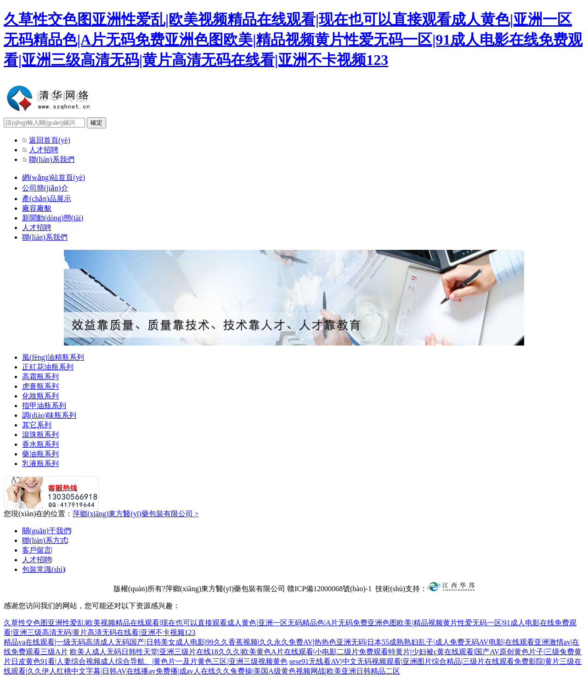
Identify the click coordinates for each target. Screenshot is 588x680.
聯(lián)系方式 (45, 540)
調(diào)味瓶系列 (49, 415)
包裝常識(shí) (43, 569)
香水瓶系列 (40, 444)
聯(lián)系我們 (51, 159)
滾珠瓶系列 (40, 434)
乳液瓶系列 (40, 463)
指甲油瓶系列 (44, 405)
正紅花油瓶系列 (48, 367)
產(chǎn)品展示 (46, 198)
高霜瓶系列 (40, 376)
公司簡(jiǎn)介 (45, 188)
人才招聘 (43, 150)
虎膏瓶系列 (40, 386)
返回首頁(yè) (49, 140)
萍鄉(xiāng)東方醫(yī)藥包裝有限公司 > (135, 514)
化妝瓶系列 (40, 396)
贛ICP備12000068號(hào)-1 (329, 589)
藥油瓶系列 (40, 454)
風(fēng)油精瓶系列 (53, 357)
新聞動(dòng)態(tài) (52, 218)
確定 (96, 122)
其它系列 (36, 425)
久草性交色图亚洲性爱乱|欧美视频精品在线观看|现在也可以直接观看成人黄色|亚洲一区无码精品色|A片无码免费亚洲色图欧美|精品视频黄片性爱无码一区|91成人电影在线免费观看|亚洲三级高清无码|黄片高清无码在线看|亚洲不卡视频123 (293, 39)
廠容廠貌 (36, 208)
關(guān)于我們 (46, 531)
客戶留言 (36, 550)
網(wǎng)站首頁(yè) (53, 177)
